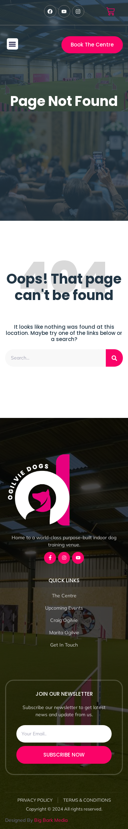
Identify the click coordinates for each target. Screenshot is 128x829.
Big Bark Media (51, 820)
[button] (12, 44)
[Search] (114, 358)
